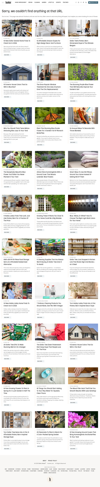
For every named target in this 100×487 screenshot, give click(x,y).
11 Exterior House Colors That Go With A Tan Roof (81, 346)
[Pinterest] (81, 2)
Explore (24, 469)
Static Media (42, 463)
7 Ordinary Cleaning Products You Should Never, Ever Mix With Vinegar (50, 305)
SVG (58, 471)
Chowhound (11, 469)
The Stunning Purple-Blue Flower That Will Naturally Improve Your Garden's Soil (82, 87)
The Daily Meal (73, 471)
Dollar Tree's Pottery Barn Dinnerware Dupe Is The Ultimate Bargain (81, 43)
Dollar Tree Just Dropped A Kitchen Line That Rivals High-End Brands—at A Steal (82, 262)
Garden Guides (44, 469)
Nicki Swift (17, 471)
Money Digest (9, 471)
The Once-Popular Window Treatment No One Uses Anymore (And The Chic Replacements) (49, 87)
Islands (77, 469)
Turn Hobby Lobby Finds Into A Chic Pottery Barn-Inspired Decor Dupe (82, 305)
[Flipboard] (83, 2)
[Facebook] (76, 2)
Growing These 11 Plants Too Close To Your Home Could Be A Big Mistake (50, 217)
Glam (50, 469)
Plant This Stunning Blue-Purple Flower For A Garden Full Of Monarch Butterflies (50, 131)
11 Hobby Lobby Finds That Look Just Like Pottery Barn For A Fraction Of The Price (17, 218)
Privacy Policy (52, 460)
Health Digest (62, 469)
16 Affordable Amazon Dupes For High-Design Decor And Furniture (49, 42)
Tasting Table (64, 471)
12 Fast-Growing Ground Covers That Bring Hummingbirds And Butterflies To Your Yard (83, 434)
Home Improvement (20, 2)
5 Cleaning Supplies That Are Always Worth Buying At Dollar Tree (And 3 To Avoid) (50, 262)
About (44, 460)
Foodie (29, 469)
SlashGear (53, 471)
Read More (72, 57)
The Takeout (86, 471)
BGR (6, 469)
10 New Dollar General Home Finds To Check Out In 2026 (17, 42)
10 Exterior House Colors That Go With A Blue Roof (15, 86)
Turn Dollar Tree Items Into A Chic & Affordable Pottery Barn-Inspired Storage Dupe (16, 434)
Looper (88, 469)
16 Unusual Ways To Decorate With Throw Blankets (82, 130)
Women (45, 472)
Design (30, 2)
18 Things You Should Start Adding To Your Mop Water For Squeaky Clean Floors (49, 391)
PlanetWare (33, 471)
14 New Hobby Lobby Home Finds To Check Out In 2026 (16, 305)
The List (80, 471)
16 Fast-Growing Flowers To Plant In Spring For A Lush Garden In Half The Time (17, 391)
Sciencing (40, 471)
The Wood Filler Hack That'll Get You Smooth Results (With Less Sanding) (83, 390)
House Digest (70, 469)
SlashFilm (46, 471)
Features (65, 2)
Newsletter (93, 2)
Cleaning (37, 2)
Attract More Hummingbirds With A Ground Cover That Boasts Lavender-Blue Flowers (49, 174)
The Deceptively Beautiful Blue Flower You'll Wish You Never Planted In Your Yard (14, 174)
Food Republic (35, 469)
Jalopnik (82, 469)
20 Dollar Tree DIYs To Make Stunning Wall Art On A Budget (14, 346)
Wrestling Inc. (52, 472)
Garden (44, 2)
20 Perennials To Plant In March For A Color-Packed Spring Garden (49, 433)
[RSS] (86, 2)
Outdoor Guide (25, 471)
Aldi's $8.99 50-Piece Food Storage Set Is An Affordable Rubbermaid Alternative (16, 262)
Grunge (55, 469)
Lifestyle (51, 2)
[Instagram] (79, 2)
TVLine (92, 471)
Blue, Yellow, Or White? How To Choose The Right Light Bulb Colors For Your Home (82, 218)
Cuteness (17, 469)
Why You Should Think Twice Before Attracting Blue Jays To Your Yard (16, 130)
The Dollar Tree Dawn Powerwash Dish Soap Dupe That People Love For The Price (49, 347)
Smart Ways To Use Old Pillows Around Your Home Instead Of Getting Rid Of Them (81, 174)
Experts (58, 2)
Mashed (93, 469)
